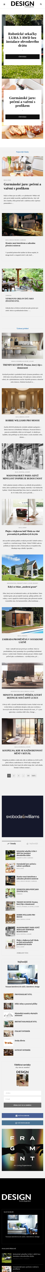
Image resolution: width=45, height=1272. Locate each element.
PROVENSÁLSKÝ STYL (23, 998)
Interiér (19, 365)
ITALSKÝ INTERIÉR (22, 1035)
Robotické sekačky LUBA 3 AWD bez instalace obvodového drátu (27, 857)
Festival (21, 476)
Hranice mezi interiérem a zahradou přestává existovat (20, 248)
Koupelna (21, 751)
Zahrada (23, 244)
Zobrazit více (22, 957)
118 (28, 779)
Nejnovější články (22, 156)
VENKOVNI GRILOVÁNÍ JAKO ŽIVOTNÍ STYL (20, 303)
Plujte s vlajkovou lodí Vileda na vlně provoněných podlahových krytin (28, 946)
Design (11, 244)
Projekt (16, 244)
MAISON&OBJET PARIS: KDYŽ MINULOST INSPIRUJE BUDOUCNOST (28, 933)
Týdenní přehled (22, 332)
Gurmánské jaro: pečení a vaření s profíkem (22, 190)
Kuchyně (25, 365)
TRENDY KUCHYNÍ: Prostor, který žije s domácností (27, 907)
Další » (34, 779)
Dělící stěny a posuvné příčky (26, 1008)
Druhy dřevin (20, 1045)
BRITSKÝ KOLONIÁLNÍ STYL (26, 1026)
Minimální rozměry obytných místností (26, 1018)
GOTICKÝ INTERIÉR (22, 1054)
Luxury (31, 365)
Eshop (24, 531)
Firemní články (22, 587)
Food (9, 184)
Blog (5, 184)
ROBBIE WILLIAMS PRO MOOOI (26, 920)
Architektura (11, 587)
